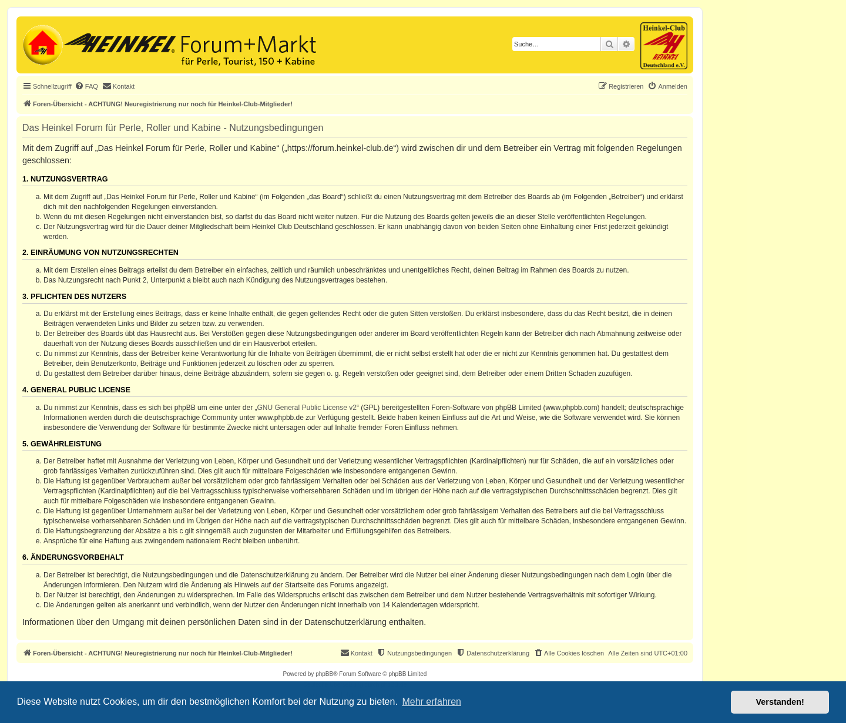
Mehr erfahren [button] (431, 702)
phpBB (324, 674)
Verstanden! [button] (780, 702)
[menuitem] (86, 86)
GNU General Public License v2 (307, 407)
